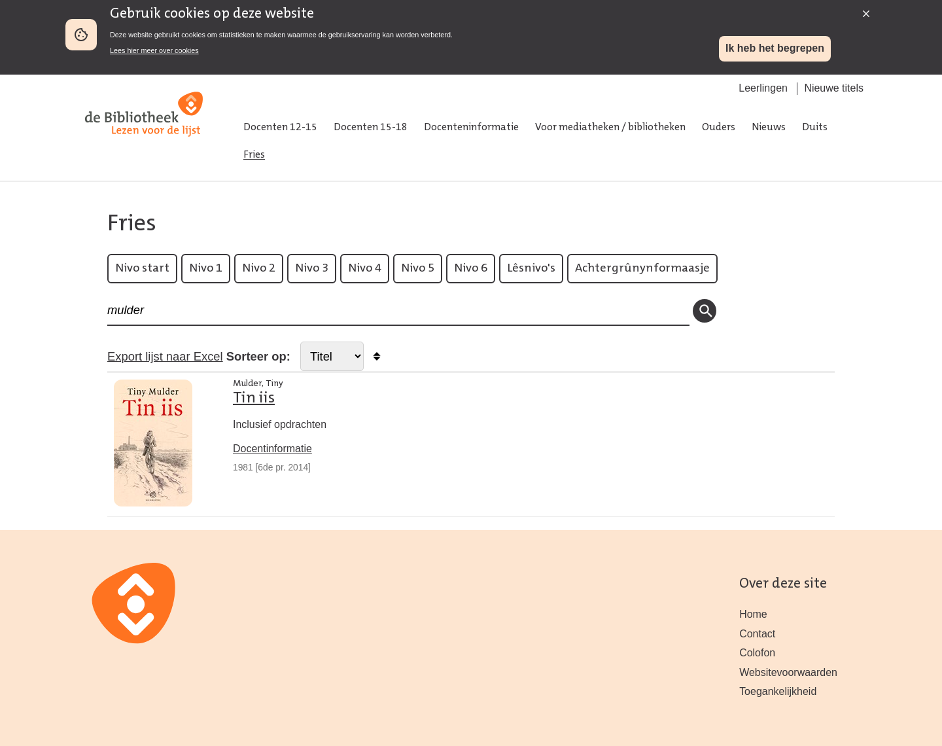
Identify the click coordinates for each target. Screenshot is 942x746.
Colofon (757, 652)
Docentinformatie (272, 448)
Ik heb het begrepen (774, 48)
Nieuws (769, 127)
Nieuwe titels (834, 88)
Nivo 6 (470, 268)
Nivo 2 (258, 268)
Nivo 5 (417, 268)
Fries (254, 155)
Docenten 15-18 (371, 127)
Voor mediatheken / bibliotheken (610, 127)
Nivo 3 (311, 268)
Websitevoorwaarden (788, 672)
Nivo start (142, 268)
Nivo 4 (364, 268)
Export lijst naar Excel (165, 356)
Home (753, 614)
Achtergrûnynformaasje (642, 268)
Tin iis (254, 398)
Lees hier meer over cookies (154, 50)
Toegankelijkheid (777, 691)
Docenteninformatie (471, 127)
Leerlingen (763, 88)
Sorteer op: (258, 356)
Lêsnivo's (531, 268)
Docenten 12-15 (280, 127)
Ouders (718, 127)
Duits (815, 127)
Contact (757, 633)
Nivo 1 (205, 268)
